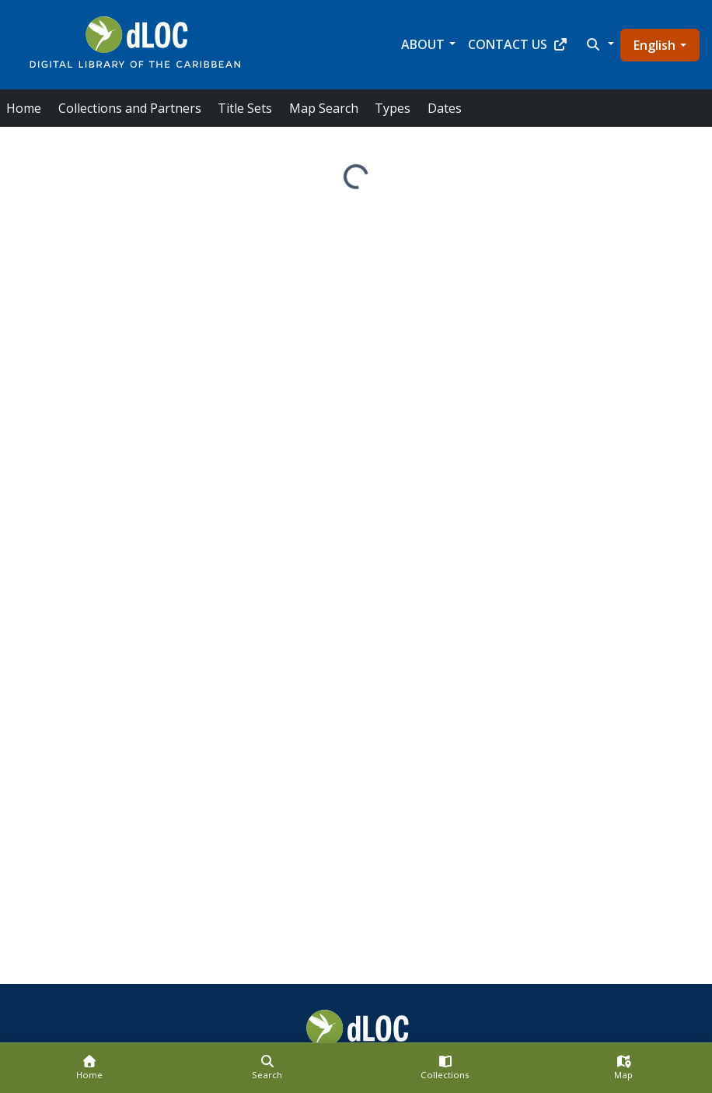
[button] (598, 44)
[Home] (89, 1068)
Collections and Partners (129, 108)
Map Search (323, 108)
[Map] (623, 1068)
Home (23, 108)
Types (392, 108)
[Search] (267, 1068)
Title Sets (245, 108)
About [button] (423, 44)
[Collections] (445, 1068)
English (654, 45)
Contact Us (518, 44)
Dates (445, 108)
